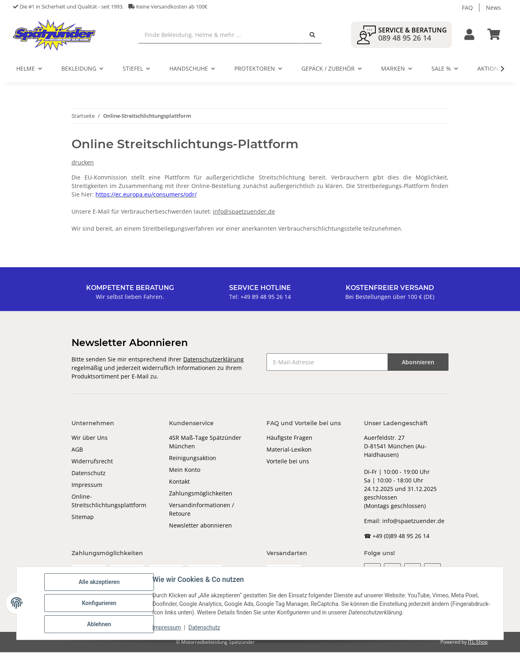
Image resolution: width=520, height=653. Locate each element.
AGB (77, 450)
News (493, 7)
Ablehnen (99, 624)
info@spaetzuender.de (244, 212)
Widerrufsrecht (92, 462)
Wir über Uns (90, 438)
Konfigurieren (99, 603)
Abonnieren (418, 363)
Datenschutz (89, 474)
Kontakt (179, 482)
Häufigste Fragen (289, 438)
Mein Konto (184, 470)
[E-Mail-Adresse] (327, 363)
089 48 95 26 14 (404, 38)
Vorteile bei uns (287, 462)
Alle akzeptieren (98, 582)
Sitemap (83, 517)
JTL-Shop (478, 642)
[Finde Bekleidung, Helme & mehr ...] (221, 35)
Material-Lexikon (289, 450)
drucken (83, 163)
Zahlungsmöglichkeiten (200, 494)
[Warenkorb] (497, 35)
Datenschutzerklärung (213, 360)
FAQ (467, 7)
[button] (469, 35)
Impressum (87, 485)
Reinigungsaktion (192, 459)
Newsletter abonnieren (200, 526)
